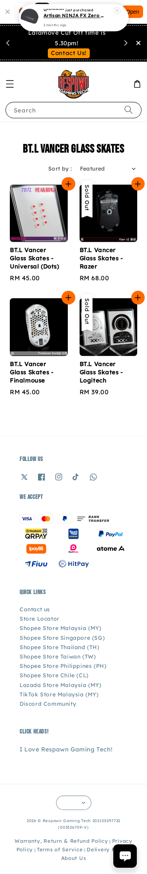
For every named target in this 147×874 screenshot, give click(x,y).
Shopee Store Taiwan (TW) (58, 656)
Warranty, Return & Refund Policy (61, 841)
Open (132, 12)
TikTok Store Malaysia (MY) (59, 694)
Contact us (35, 609)
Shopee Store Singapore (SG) (62, 637)
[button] (9, 84)
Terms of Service (60, 849)
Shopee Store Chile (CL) (54, 675)
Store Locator (40, 618)
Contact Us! (69, 53)
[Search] (128, 109)
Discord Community (48, 703)
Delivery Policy (107, 849)
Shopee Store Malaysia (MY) (61, 628)
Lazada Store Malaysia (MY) (61, 685)
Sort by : (60, 168)
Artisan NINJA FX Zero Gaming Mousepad (74, 15)
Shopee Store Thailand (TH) (60, 647)
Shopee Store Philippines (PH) (63, 665)
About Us (73, 858)
